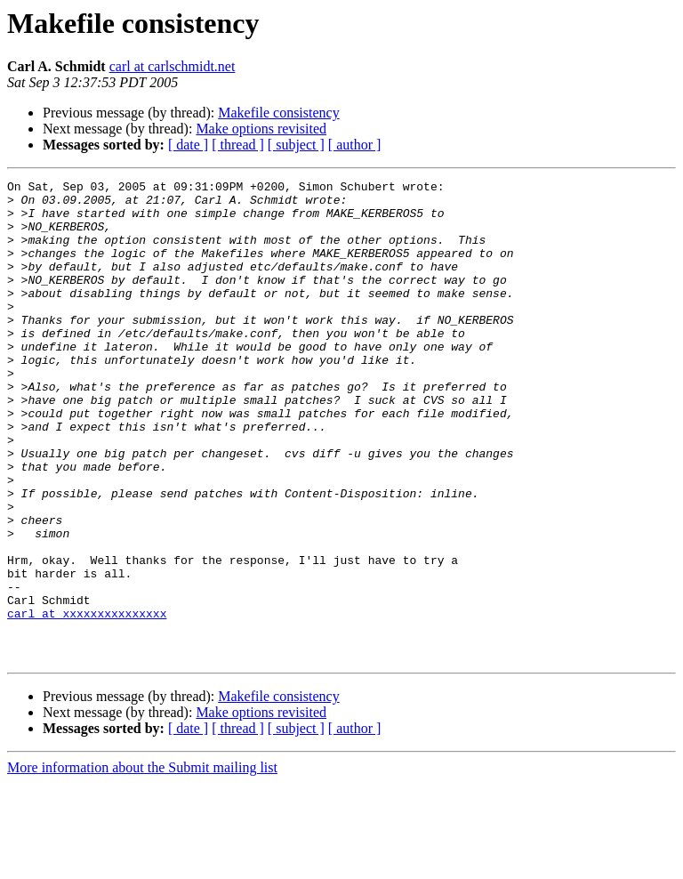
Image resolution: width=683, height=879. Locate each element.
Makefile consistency (278, 112)
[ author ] (355, 144)
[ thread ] (238, 144)
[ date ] (188, 144)
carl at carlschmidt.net (172, 66)
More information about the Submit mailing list (142, 863)
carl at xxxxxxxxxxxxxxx (86, 701)
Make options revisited (261, 128)
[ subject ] (296, 144)
